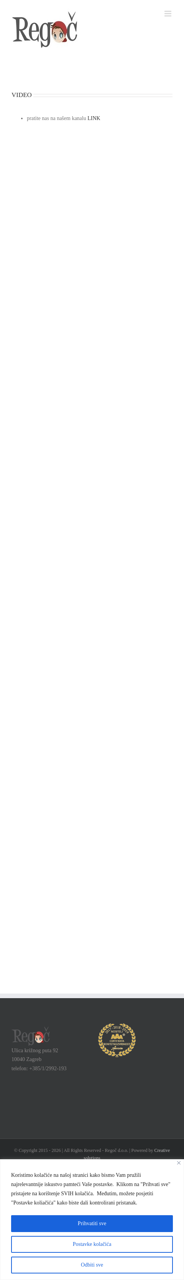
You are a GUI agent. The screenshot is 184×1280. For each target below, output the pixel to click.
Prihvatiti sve (92, 1223)
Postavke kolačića (92, 1244)
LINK (93, 118)
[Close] (179, 1163)
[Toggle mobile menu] (168, 14)
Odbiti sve (92, 1265)
